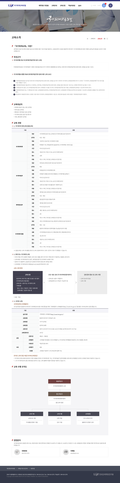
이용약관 (32, 468)
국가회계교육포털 (17, 5)
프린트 (104, 39)
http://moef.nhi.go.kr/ (57, 314)
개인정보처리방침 (11, 468)
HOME (94, 5)
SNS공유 (107, 39)
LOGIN (98, 5)
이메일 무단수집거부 (23, 468)
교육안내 (93, 38)
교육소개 (100, 38)
